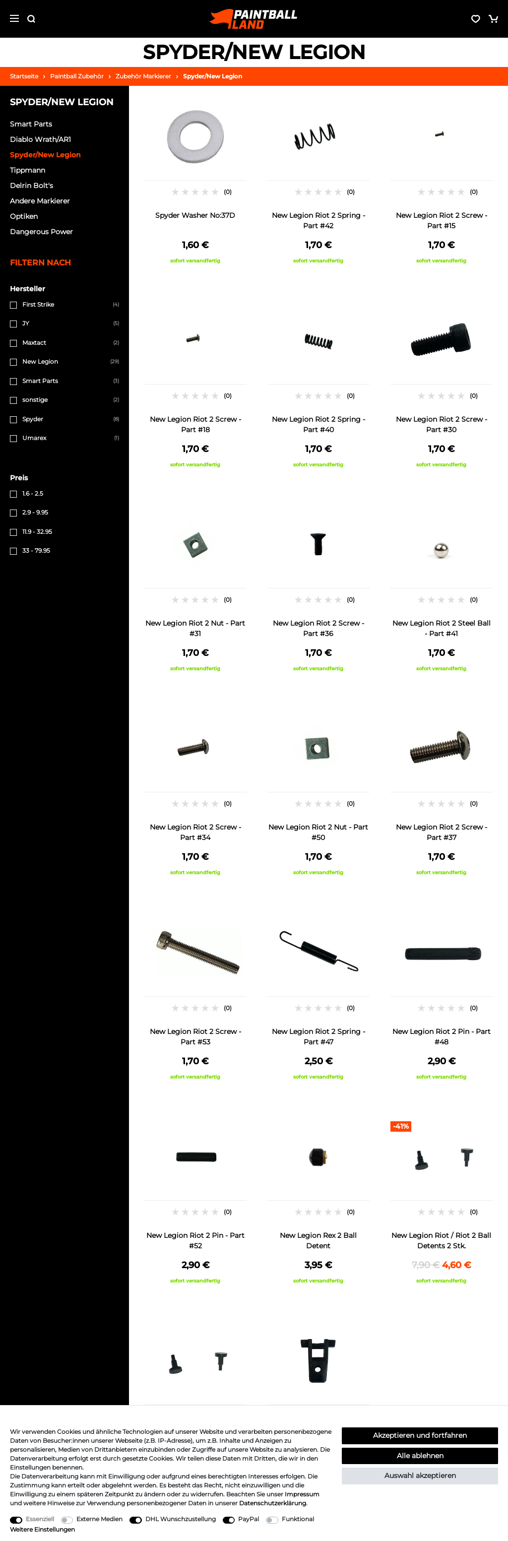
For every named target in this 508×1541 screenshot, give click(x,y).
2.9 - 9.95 (35, 512)
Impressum (302, 1494)
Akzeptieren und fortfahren (420, 1435)
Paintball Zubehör (77, 76)
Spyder (32, 419)
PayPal (248, 1519)
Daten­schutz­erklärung (272, 1503)
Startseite (24, 76)
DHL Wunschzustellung (180, 1519)
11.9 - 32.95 (37, 531)
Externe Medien (99, 1519)
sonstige (35, 399)
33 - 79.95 (36, 550)
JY (25, 323)
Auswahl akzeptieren (420, 1475)
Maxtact (34, 342)
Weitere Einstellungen (42, 1529)
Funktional (298, 1519)
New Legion (40, 361)
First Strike (38, 304)
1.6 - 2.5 (32, 493)
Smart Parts (40, 381)
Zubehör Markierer (143, 76)
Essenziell (40, 1519)
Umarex (34, 438)
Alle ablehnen (420, 1455)
